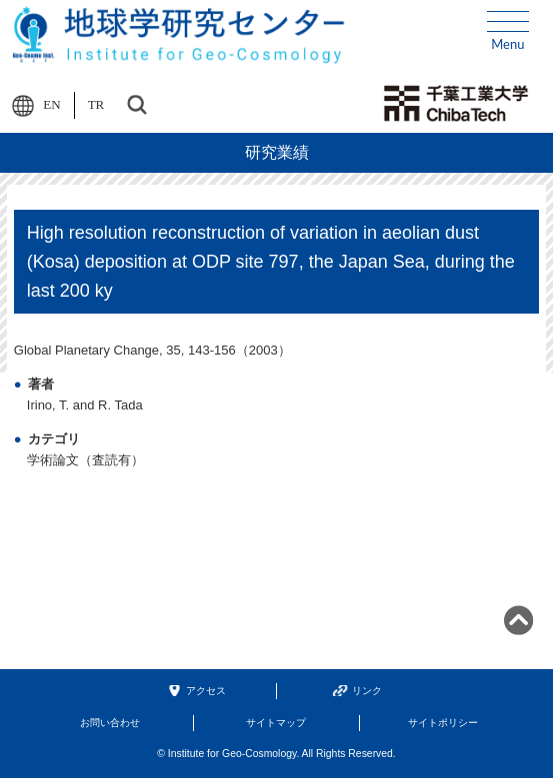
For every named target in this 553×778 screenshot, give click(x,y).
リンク (367, 690)
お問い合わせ (110, 722)
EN (51, 104)
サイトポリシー (443, 722)
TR (96, 104)
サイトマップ (276, 722)
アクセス (206, 690)
